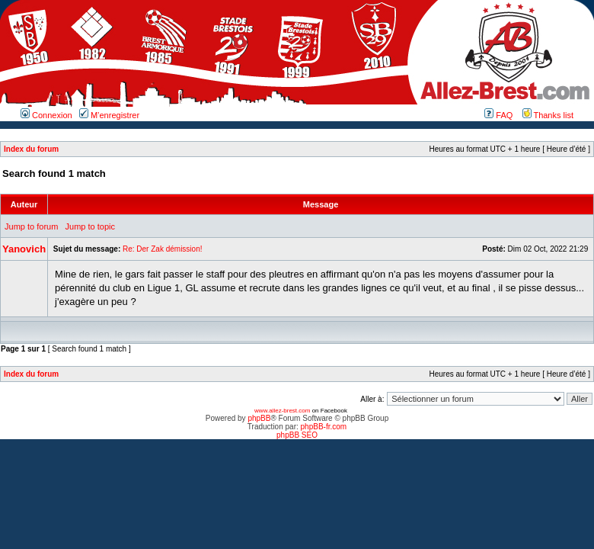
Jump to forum (31, 226)
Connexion (46, 115)
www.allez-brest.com (282, 410)
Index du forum (31, 149)
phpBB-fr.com (324, 426)
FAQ (498, 115)
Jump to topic (90, 226)
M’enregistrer (109, 115)
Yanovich (24, 249)
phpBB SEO (297, 435)
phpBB (259, 418)
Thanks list (547, 115)
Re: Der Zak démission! (162, 249)
